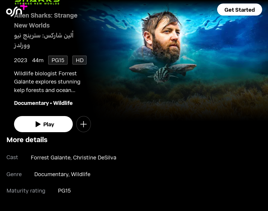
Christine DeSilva (94, 157)
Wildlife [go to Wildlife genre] (63, 103)
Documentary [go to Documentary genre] (31, 103)
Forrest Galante (50, 157)
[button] (239, 10)
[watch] (43, 124)
